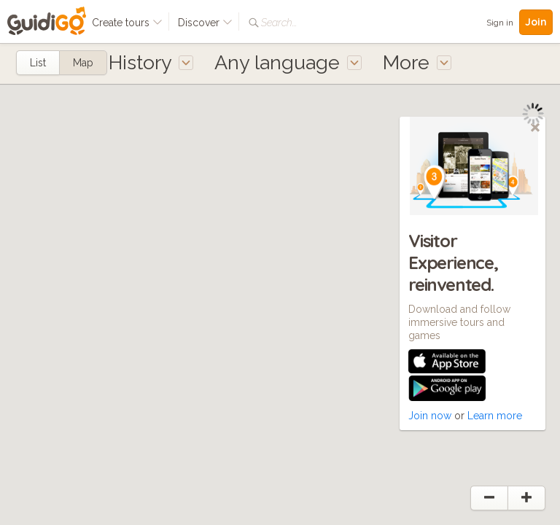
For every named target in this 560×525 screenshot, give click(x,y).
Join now (429, 415)
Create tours (127, 22)
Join (536, 21)
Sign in (499, 23)
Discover (205, 22)
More (417, 62)
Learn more (494, 415)
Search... (279, 22)
